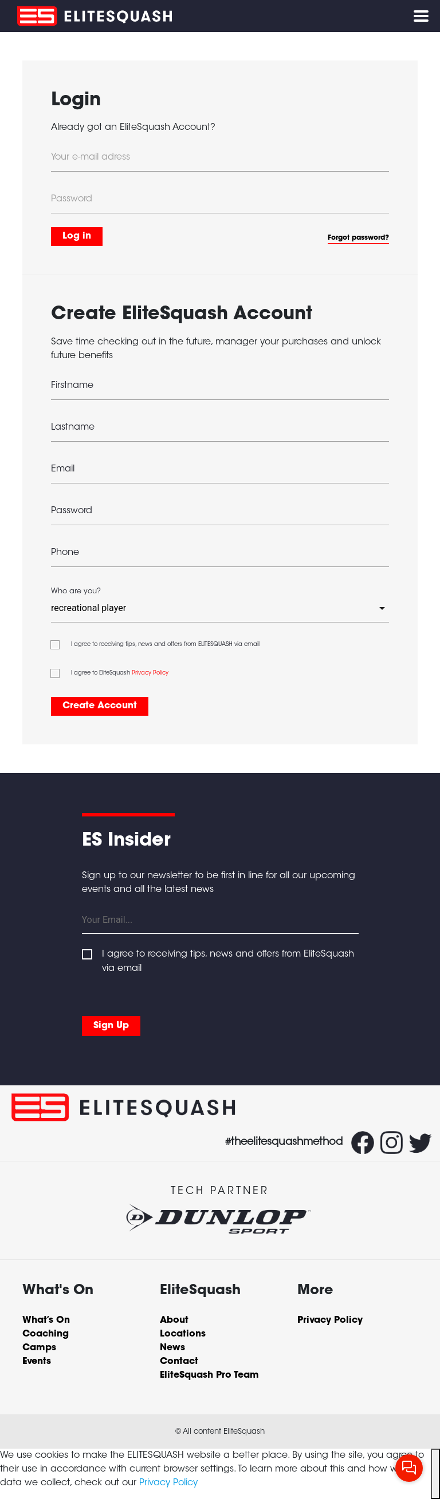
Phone (65, 552)
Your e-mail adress (90, 157)
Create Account (99, 706)
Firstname (72, 385)
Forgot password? (358, 238)
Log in (76, 236)
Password (71, 199)
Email (62, 469)
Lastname (73, 427)
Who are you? (76, 591)
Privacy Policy (150, 673)
